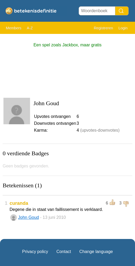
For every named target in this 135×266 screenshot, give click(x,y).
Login (123, 28)
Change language (96, 251)
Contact (63, 251)
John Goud (28, 217)
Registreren (103, 28)
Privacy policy (35, 251)
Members (13, 28)
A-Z (30, 28)
